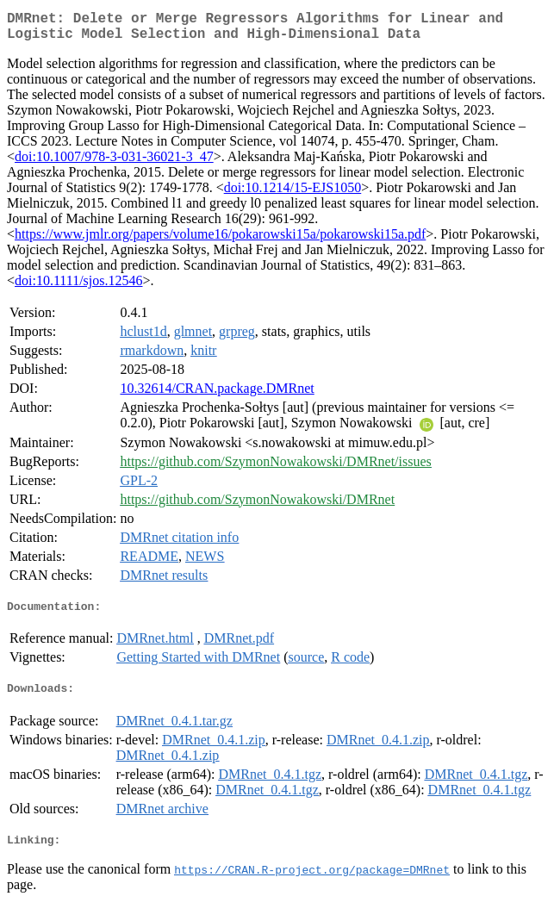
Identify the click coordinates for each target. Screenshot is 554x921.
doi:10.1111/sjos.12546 (78, 287)
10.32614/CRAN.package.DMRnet (217, 395)
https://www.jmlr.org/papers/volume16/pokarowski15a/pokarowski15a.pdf (220, 240)
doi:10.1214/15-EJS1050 (293, 194)
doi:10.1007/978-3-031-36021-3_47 (114, 163)
